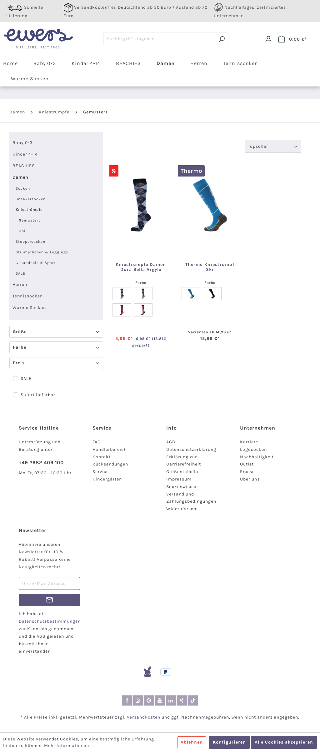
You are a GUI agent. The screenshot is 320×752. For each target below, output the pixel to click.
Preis (56, 363)
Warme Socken (29, 307)
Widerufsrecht (182, 508)
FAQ (96, 442)
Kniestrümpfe (29, 209)
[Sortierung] (273, 146)
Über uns (250, 479)
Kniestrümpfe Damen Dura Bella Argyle (141, 267)
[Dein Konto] (268, 39)
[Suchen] (221, 38)
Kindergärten (107, 479)
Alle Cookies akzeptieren (284, 742)
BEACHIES (23, 165)
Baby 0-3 (22, 142)
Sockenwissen (182, 486)
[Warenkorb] (292, 39)
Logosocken (253, 449)
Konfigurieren (229, 742)
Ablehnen (192, 742)
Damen (20, 177)
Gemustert (29, 220)
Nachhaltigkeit (257, 457)
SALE (20, 273)
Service (100, 471)
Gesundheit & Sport (36, 263)
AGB (170, 442)
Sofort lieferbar (38, 394)
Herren (19, 284)
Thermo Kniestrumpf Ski (209, 267)
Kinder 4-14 (25, 154)
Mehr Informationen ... (69, 745)
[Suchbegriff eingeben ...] (159, 38)
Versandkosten (143, 717)
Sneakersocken (31, 199)
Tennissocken (27, 296)
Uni (22, 231)
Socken (23, 188)
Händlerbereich (109, 449)
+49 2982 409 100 (41, 463)
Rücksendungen (110, 464)
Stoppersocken (30, 241)
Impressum (179, 479)
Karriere (249, 442)
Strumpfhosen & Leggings (42, 252)
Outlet (247, 464)
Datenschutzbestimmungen (50, 621)
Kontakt (101, 457)
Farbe (56, 347)
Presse (247, 471)
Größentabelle (182, 471)
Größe (56, 331)
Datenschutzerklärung (191, 449)
